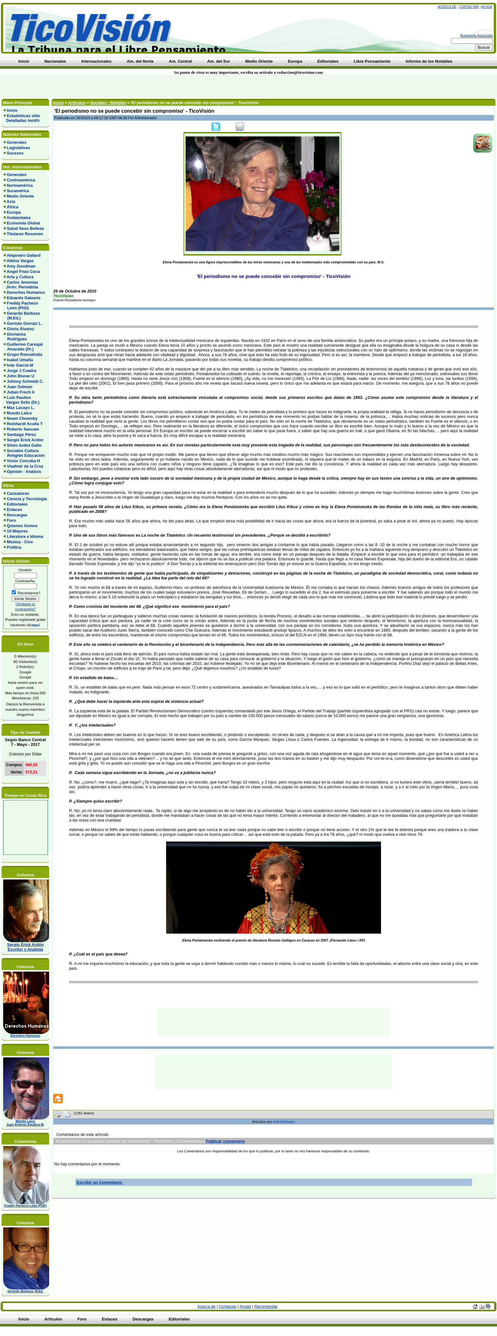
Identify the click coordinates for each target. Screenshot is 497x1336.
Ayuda (486, 7)
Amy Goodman (21, 266)
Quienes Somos (22, 525)
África (12, 207)
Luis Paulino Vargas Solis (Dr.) (21, 400)
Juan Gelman (19, 386)
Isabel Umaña (20, 359)
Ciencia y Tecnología (27, 498)
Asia (11, 201)
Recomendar (265, 1306)
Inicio (12, 110)
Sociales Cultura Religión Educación (24, 453)
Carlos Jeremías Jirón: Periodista (21, 284)
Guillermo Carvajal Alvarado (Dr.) (23, 346)
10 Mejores (17, 531)
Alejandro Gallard (24, 255)
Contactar (469, 7)
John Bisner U (21, 376)
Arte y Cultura (20, 276)
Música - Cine (20, 541)
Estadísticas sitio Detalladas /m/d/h (22, 118)
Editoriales (17, 504)
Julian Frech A (21, 392)
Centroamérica (21, 180)
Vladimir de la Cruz (25, 466)
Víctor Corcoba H (23, 460)
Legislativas (18, 147)
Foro (11, 520)
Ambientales (19, 217)
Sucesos (15, 153)
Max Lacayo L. (21, 407)
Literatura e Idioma (25, 536)
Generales (17, 142)
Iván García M (20, 365)
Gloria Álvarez (20, 328)
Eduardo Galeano (24, 297)
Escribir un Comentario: (100, 1182)
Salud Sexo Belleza (25, 228)
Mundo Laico (19, 413)
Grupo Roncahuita (24, 354)
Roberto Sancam (23, 429)
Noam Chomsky (22, 418)
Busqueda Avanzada (476, 35)
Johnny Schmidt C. (25, 381)
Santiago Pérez (21, 434)
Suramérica (18, 190)
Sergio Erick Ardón (25, 440)
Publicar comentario (225, 1141)
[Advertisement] (119, 86)
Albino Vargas (20, 260)
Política (14, 547)
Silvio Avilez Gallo (24, 445)
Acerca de (447, 7)
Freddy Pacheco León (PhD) (21, 305)
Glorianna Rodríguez (15, 336)
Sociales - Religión (108, 102)
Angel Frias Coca (23, 271)
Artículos (77, 102)
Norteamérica (20, 185)
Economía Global (23, 223)
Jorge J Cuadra (21, 370)
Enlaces (14, 509)
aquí (35, 625)
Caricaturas (18, 493)
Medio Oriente (20, 196)
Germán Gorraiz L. (24, 323)
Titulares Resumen (25, 233)
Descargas (17, 515)
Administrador (284, 1122)
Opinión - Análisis (24, 471)
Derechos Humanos (26, 292)
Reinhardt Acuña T (25, 423)
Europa (14, 212)
